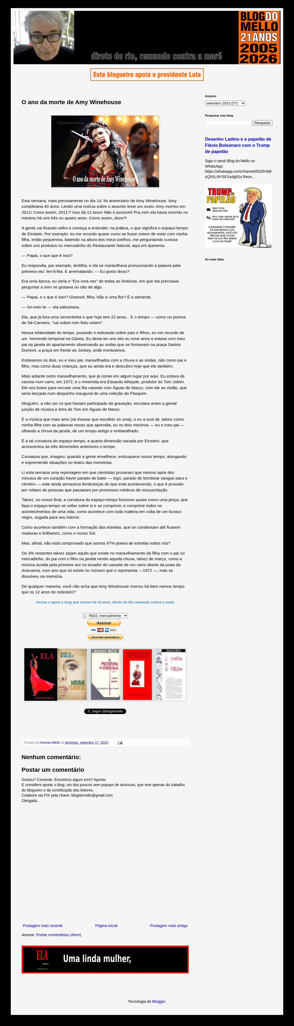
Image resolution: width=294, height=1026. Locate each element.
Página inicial (106, 925)
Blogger (158, 1001)
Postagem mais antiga (168, 925)
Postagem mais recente (43, 925)
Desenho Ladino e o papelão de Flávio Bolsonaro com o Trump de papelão (238, 145)
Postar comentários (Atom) (58, 935)
